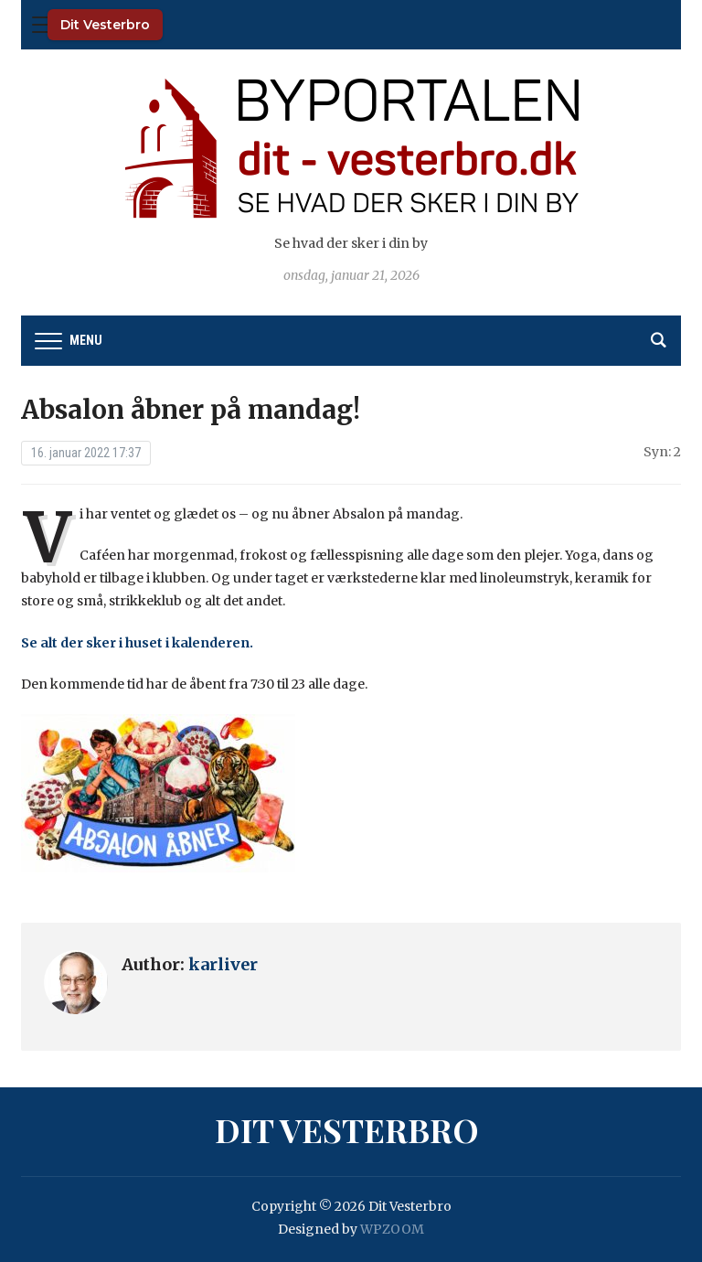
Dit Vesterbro (105, 24)
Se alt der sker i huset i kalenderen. (137, 643)
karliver (223, 964)
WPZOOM (392, 1229)
